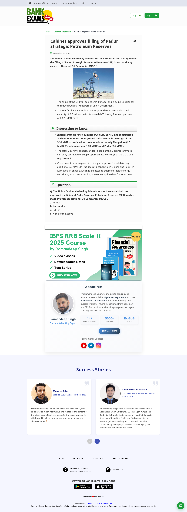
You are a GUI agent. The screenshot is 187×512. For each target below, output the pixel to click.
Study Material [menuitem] (68, 3)
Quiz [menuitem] (83, 3)
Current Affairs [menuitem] (41, 3)
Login (137, 15)
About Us (78, 459)
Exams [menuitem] (54, 3)
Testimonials (121, 459)
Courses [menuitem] (93, 3)
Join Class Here (109, 330)
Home (48, 31)
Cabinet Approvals (62, 31)
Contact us (98, 459)
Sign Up (152, 15)
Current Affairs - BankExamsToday (98, 503)
